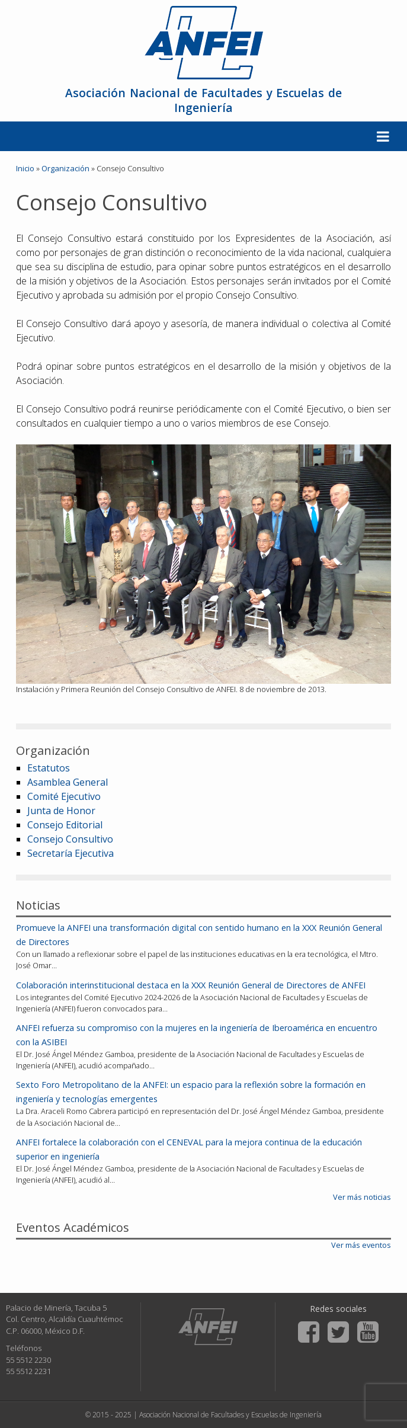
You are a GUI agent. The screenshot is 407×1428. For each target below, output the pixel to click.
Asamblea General (67, 782)
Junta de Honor (61, 810)
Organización (65, 168)
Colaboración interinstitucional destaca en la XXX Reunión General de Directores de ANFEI (191, 985)
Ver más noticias (362, 1197)
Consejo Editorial (64, 824)
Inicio (25, 168)
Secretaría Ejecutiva (70, 853)
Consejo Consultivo (70, 839)
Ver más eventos (361, 1245)
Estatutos (48, 767)
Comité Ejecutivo (64, 796)
